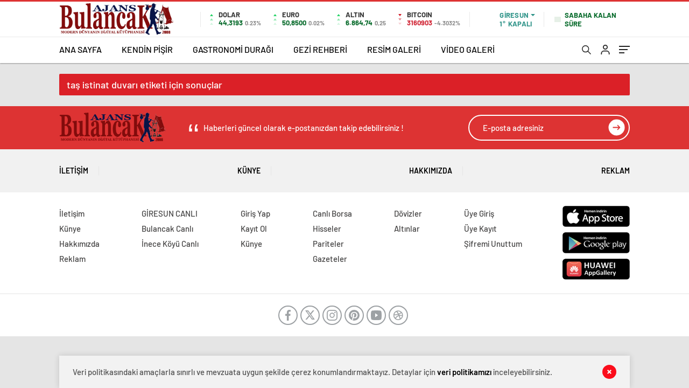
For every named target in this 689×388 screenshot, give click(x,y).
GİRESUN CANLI (170, 213)
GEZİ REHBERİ (320, 49)
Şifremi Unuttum (493, 243)
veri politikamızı (464, 372)
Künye (249, 166)
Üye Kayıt (480, 228)
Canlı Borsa (332, 213)
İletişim (73, 166)
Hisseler (327, 228)
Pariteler (328, 243)
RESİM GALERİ (394, 49)
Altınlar (407, 228)
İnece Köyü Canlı (170, 243)
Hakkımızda (430, 166)
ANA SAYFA (80, 49)
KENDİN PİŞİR (147, 49)
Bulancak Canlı (167, 228)
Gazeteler (330, 259)
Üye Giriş (479, 213)
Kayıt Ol (254, 228)
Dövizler (408, 213)
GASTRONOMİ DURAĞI (233, 49)
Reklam (615, 166)
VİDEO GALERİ (468, 49)
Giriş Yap (255, 213)
